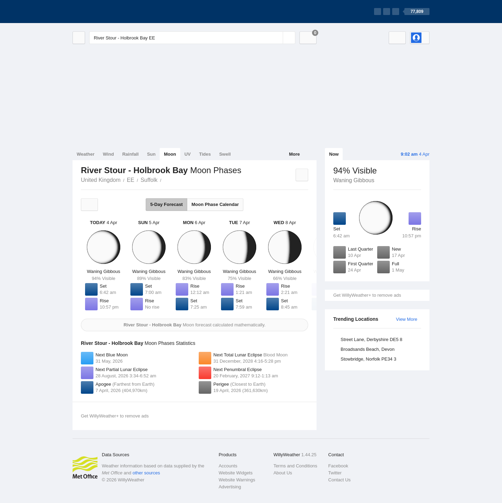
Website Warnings (237, 479)
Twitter (335, 472)
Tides (205, 154)
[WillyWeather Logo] (105, 11)
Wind (108, 154)
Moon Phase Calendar (215, 204)
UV (187, 154)
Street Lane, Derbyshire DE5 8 (371, 339)
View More (406, 319)
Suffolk (149, 180)
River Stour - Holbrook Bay (165, 179)
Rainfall (130, 154)
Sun (151, 154)
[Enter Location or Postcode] (192, 37)
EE (130, 180)
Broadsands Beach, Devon (368, 349)
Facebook (338, 465)
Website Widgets (235, 472)
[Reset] (277, 37)
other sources (146, 472)
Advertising (230, 486)
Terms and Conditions (295, 465)
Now (334, 154)
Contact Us (339, 479)
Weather (85, 154)
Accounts (228, 465)
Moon (170, 154)
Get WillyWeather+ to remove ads (367, 295)
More (294, 154)
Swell (225, 154)
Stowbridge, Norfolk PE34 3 (368, 359)
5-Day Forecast (166, 204)
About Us (282, 472)
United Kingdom (101, 180)
